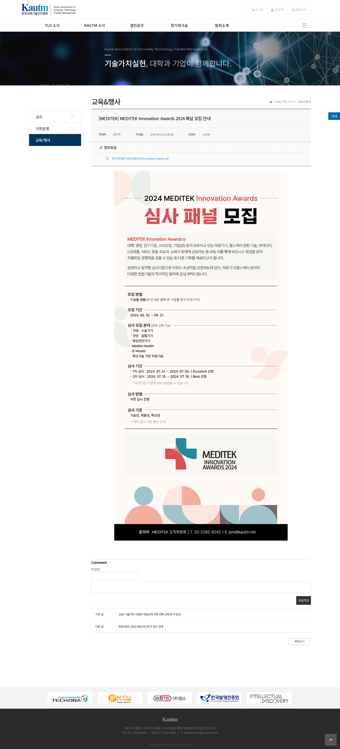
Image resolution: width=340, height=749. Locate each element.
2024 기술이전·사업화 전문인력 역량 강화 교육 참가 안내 (150, 614)
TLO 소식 (52, 25)
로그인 (257, 10)
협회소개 (222, 25)
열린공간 (137, 25)
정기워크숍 (179, 25)
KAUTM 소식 (94, 25)
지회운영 (42, 128)
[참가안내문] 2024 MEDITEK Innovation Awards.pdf (140, 158)
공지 (39, 116)
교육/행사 (43, 140)
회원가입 (277, 10)
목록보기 (299, 641)
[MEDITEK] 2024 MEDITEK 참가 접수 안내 (141, 626)
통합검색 (299, 10)
